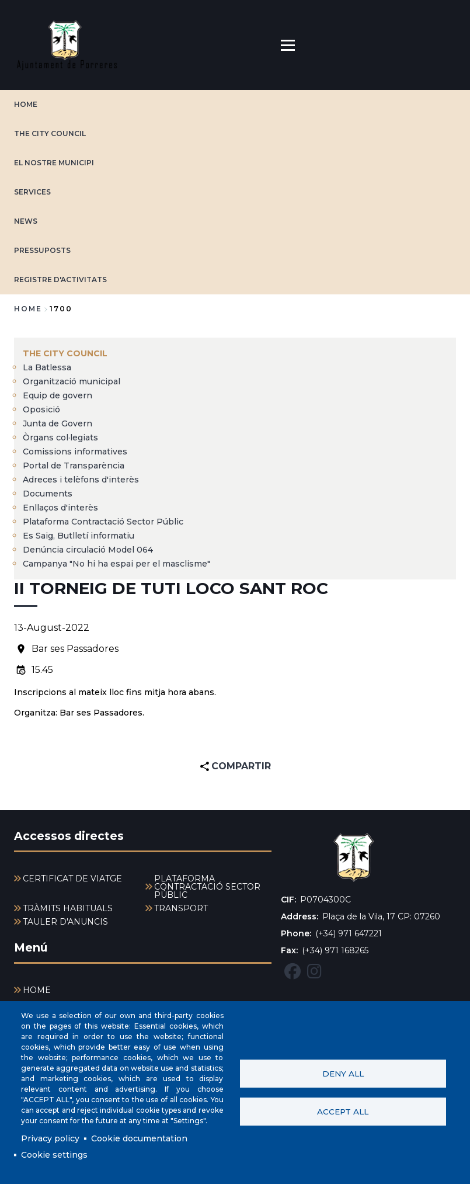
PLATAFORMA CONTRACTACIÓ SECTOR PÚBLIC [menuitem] (207, 886)
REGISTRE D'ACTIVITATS (60, 279)
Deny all (343, 1073)
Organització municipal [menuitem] (71, 381)
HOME (25, 104)
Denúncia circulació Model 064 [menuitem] (88, 549)
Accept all (342, 1111)
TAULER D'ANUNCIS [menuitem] (65, 922)
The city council (50, 133)
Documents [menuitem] (47, 493)
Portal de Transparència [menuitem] (73, 465)
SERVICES (32, 192)
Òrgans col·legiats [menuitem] (60, 437)
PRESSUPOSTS (42, 250)
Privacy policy (50, 1138)
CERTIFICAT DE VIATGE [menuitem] (72, 878)
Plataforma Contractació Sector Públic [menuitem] (103, 521)
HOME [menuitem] (37, 990)
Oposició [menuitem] (41, 409)
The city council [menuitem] (65, 353)
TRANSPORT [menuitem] (181, 908)
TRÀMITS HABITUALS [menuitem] (68, 908)
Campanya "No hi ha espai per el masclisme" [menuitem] (116, 563)
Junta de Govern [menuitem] (57, 423)
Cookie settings (54, 1155)
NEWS (25, 221)
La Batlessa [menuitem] (47, 367)
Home (28, 308)
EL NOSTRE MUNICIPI (54, 162)
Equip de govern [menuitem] (57, 395)
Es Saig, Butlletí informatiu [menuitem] (78, 535)
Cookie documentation (139, 1138)
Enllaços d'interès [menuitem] (60, 507)
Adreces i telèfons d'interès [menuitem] (81, 479)
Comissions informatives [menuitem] (75, 451)
